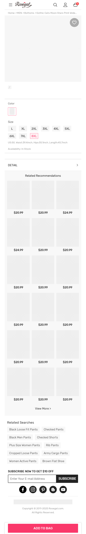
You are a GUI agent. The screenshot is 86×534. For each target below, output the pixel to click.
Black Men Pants (20, 437)
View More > (43, 408)
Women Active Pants (22, 461)
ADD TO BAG (43, 528)
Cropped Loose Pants (23, 453)
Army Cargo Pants (56, 453)
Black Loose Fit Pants (23, 429)
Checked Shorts (47, 437)
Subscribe (67, 479)
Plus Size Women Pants (24, 445)
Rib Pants (52, 445)
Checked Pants (53, 429)
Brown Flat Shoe (53, 461)
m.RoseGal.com (26, 5)
